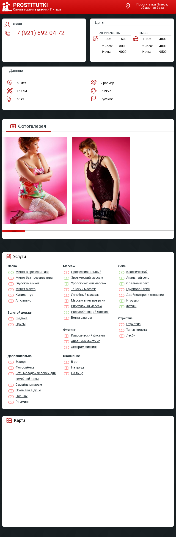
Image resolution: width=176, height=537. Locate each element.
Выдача (22, 318)
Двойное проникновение (145, 295)
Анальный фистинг (85, 341)
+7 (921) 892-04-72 (35, 32)
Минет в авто (26, 289)
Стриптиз (133, 324)
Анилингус (23, 300)
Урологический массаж (88, 283)
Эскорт (21, 361)
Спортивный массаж (86, 306)
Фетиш (131, 306)
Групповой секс (138, 289)
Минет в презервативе (32, 272)
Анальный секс (137, 277)
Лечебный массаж (85, 295)
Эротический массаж (87, 277)
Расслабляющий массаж (90, 312)
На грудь (77, 367)
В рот (75, 361)
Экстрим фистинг (84, 347)
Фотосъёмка (25, 367)
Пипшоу (22, 396)
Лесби (130, 335)
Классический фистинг (88, 335)
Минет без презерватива (34, 277)
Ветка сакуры (81, 317)
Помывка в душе (28, 390)
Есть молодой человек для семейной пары (36, 376)
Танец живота (136, 329)
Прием (20, 324)
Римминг (22, 401)
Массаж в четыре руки (88, 300)
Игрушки (133, 300)
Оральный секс (137, 283)
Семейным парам (29, 384)
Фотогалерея (28, 126)
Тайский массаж (83, 289)
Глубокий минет (27, 283)
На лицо (77, 373)
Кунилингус (24, 295)
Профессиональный (86, 272)
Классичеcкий (137, 272)
